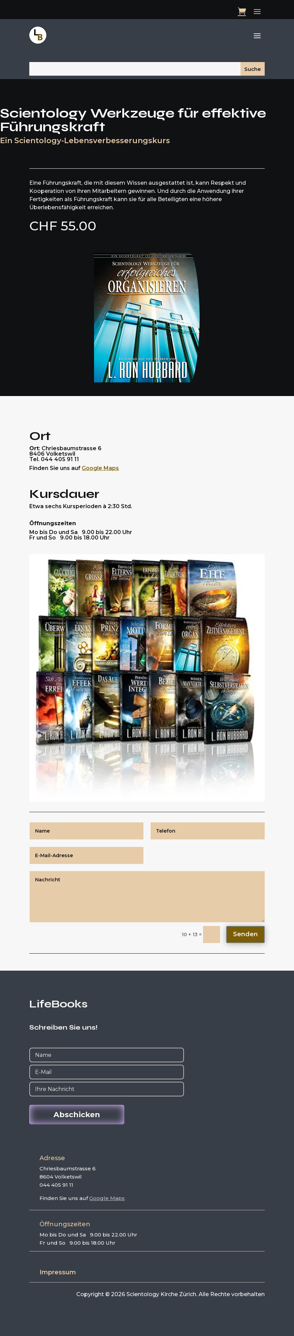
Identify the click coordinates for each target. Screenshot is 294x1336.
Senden (245, 934)
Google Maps (100, 468)
